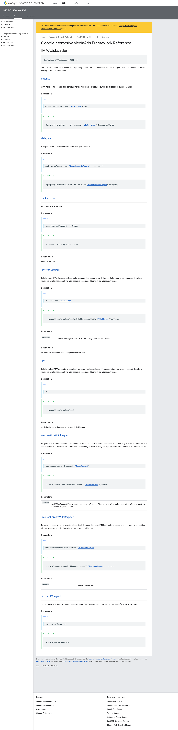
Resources (87, 3)
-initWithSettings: (50, 269)
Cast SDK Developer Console (118, 721)
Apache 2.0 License (43, 661)
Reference (105, 37)
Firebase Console (114, 713)
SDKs (97, 37)
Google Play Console (115, 709)
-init (43, 360)
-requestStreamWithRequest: (57, 517)
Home (54, 3)
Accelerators (41, 709)
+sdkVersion (48, 198)
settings (45, 78)
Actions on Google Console (117, 717)
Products (52, 37)
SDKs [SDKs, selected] (64, 3)
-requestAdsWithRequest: (55, 435)
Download (31, 16)
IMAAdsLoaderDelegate (79, 166)
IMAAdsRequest (81, 466)
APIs (76, 3)
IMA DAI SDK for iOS (14, 10)
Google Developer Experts (46, 705)
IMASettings (75, 106)
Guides (6, 16)
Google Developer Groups (46, 701)
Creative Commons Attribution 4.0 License (103, 659)
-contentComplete (51, 596)
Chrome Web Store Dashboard (119, 725)
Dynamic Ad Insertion (26, 3)
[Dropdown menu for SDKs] (69, 3)
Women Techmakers (44, 713)
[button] (16, 18)
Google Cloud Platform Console (119, 705)
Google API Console (114, 701)
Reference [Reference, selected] (18, 16)
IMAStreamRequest (86, 548)
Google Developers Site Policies (76, 661)
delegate (46, 138)
